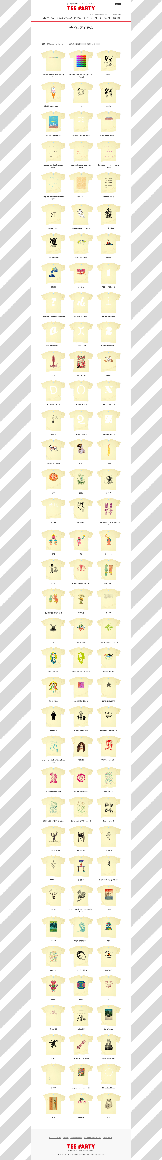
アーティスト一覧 (90, 18)
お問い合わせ (107, 1138)
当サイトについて (55, 1138)
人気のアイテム (48, 18)
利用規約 (65, 1138)
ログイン (92, 14)
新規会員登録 (99, 14)
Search (118, 4)
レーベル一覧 (105, 18)
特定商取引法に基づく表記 (92, 1138)
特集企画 (116, 18)
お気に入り (108, 14)
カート (115, 14)
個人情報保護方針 (76, 1138)
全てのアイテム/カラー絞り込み (69, 18)
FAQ (119, 14)
